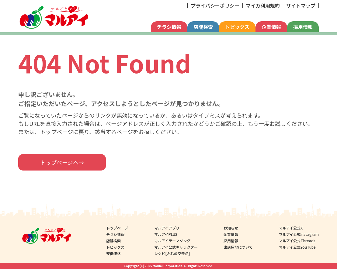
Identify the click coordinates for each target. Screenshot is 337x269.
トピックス (237, 26)
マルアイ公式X (291, 227)
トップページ (117, 227)
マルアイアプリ (166, 227)
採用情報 (303, 26)
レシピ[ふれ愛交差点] (172, 253)
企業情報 (271, 26)
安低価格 (113, 253)
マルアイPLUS (165, 234)
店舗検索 (203, 26)
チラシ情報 (169, 26)
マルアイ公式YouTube (297, 247)
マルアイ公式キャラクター (176, 247)
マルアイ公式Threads (297, 240)
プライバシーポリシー (215, 5)
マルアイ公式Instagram (299, 234)
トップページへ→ (62, 162)
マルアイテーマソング (172, 240)
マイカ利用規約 (263, 5)
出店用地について (238, 247)
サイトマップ (300, 5)
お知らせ (231, 227)
